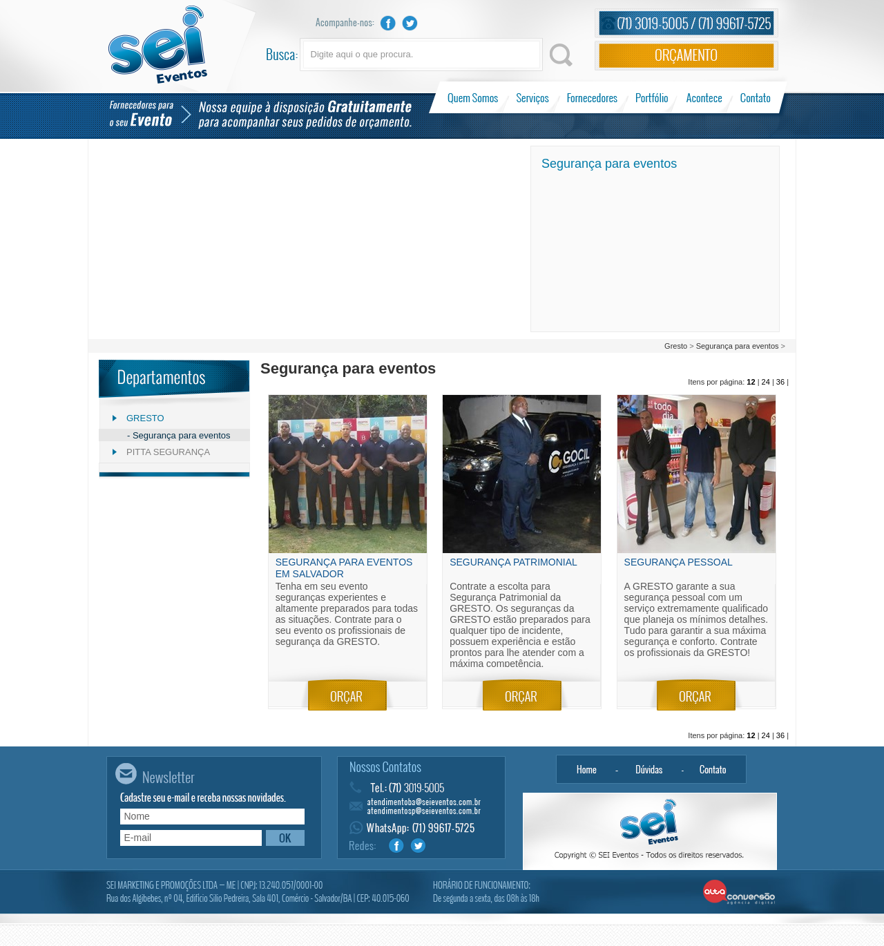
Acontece (704, 97)
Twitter (410, 23)
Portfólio (652, 97)
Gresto (676, 346)
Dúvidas (649, 769)
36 (780, 382)
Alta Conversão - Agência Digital (739, 893)
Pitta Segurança (168, 452)
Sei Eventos (157, 45)
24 (766, 382)
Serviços (533, 97)
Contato (755, 97)
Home (586, 769)
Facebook (388, 23)
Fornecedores (592, 97)
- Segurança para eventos (179, 435)
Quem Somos (474, 97)
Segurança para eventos (737, 346)
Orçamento (686, 55)
